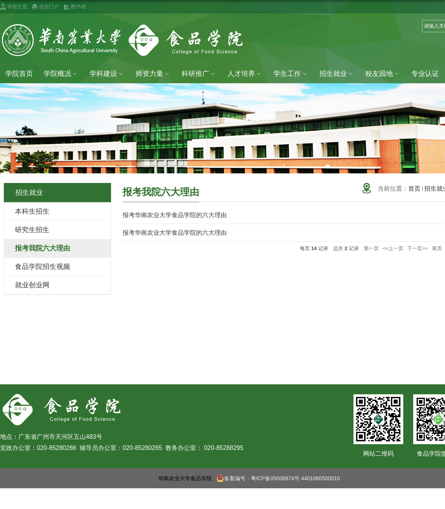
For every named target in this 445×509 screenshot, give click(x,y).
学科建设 (107, 74)
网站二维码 (378, 453)
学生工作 (292, 74)
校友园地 (384, 74)
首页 (414, 188)
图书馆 (78, 7)
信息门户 (49, 7)
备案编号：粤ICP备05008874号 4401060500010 (278, 478)
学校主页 (17, 7)
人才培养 (246, 74)
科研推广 (200, 74)
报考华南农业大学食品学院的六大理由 (175, 215)
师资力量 (154, 74)
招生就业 (338, 74)
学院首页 (19, 73)
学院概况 (61, 74)
